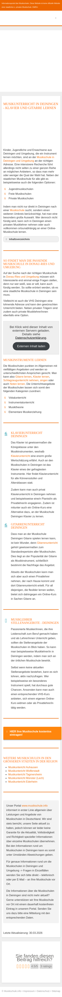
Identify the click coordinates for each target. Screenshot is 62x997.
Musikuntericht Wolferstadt (23, 770)
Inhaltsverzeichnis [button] (17, 239)
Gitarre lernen (23, 376)
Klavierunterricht (20, 456)
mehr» (35, 7)
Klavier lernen (41, 376)
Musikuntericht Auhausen (23, 767)
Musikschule (17, 210)
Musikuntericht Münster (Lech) (26, 778)
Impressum (29, 991)
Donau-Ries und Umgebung (22, 276)
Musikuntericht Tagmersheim (25, 774)
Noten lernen (17, 384)
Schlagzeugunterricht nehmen (21, 380)
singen (44, 380)
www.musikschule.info (35, 805)
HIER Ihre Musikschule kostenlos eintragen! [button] (28, 733)
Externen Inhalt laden (31, 346)
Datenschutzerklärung (30, 338)
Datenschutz (43, 991)
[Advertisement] (31, 61)
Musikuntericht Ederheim (22, 781)
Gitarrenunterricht (47, 542)
